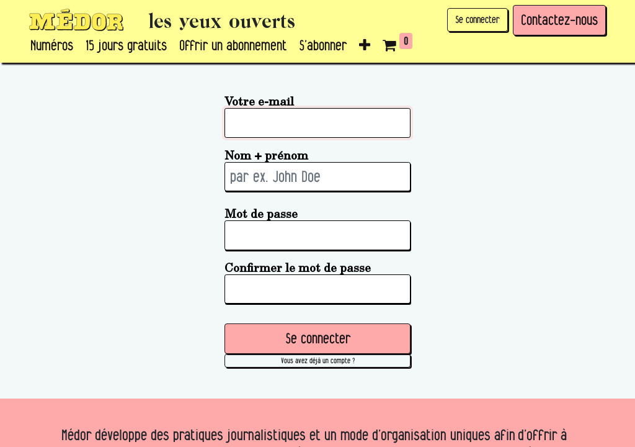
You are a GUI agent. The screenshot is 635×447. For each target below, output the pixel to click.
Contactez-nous (559, 20)
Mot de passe (261, 213)
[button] (364, 46)
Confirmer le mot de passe (297, 267)
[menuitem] (51, 46)
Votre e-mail (259, 101)
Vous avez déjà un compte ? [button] (318, 360)
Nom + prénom (266, 155)
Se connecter (477, 19)
